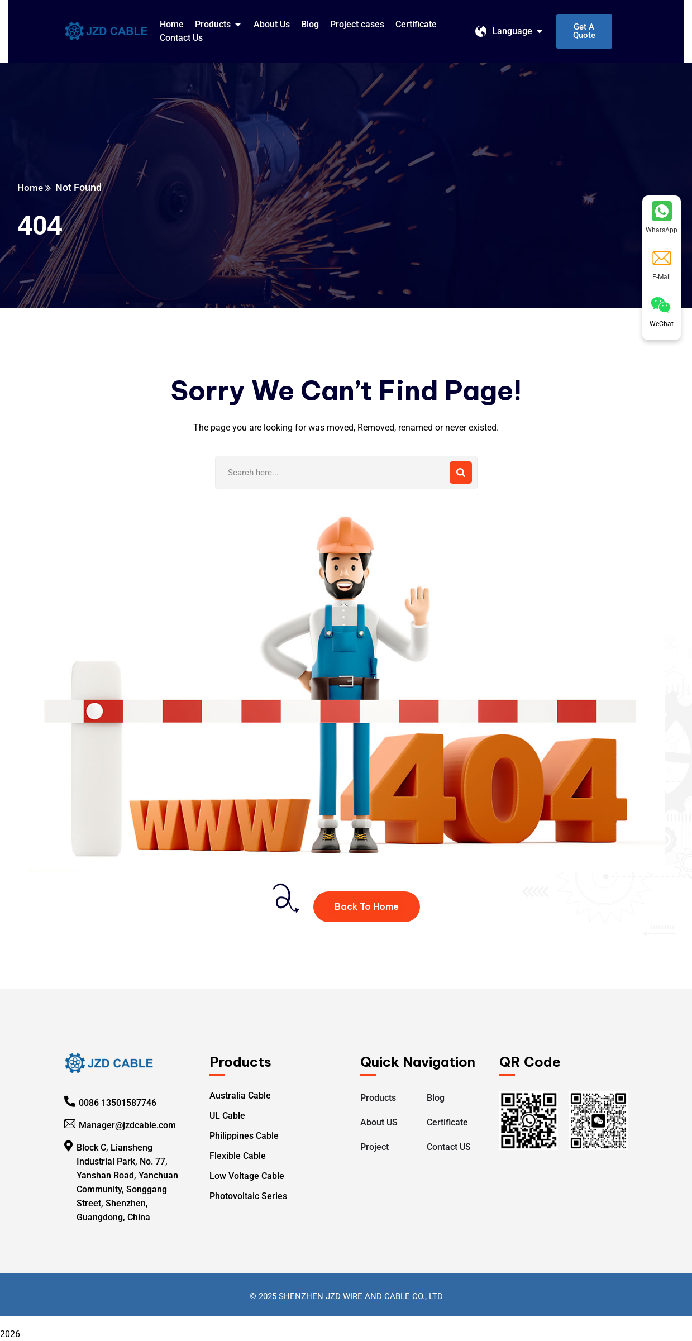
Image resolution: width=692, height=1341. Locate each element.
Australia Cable (240, 1095)
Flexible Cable (237, 1156)
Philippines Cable (244, 1135)
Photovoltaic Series (248, 1196)
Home (33, 187)
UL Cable (227, 1115)
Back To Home (367, 906)
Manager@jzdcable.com (127, 1124)
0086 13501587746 (117, 1102)
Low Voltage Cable (246, 1176)
